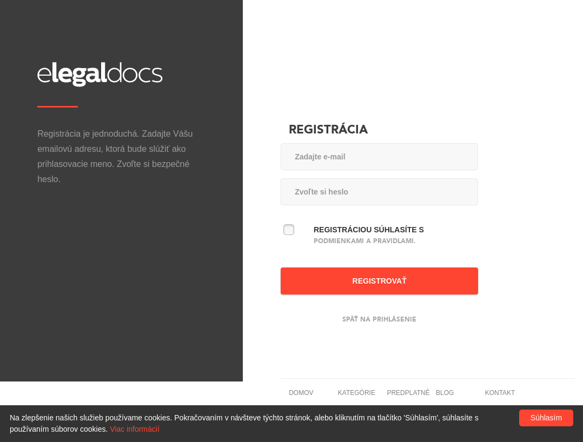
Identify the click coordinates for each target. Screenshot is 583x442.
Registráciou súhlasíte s (369, 235)
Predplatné (408, 393)
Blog (445, 393)
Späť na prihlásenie (379, 319)
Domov (301, 393)
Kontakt (500, 393)
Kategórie (356, 393)
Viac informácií (135, 429)
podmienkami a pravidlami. (365, 241)
